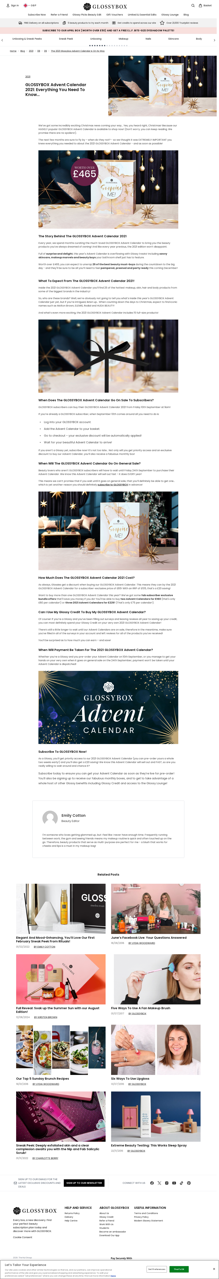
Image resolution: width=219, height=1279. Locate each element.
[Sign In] (12, 5)
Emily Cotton (73, 815)
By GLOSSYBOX (137, 1013)
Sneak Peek (66, 39)
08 (38, 51)
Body (199, 39)
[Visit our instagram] (166, 1183)
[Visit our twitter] (159, 1183)
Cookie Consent (22, 1237)
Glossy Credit (106, 1216)
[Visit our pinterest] (189, 1183)
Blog (22, 51)
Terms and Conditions (146, 1213)
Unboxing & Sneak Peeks (27, 39)
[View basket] (205, 5)
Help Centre (71, 1220)
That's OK (179, 1269)
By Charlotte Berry (45, 1158)
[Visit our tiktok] (181, 1183)
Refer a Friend (106, 1220)
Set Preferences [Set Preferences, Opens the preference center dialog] (156, 1269)
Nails (148, 39)
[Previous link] (2, 40)
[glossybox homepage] (108, 6)
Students (104, 1228)
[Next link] (214, 40)
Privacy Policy (141, 1216)
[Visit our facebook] (152, 1183)
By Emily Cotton (44, 947)
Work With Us (106, 1224)
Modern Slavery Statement (148, 1220)
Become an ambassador (112, 1231)
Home (13, 51)
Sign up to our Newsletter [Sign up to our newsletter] (84, 1183)
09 (45, 51)
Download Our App (109, 1235)
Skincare (173, 39)
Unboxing (95, 39)
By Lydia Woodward (141, 943)
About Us (104, 1213)
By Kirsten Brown (45, 1017)
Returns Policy (72, 1213)
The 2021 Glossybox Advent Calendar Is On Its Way (78, 51)
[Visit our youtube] (174, 1183)
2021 (31, 51)
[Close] (214, 1269)
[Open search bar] (193, 5)
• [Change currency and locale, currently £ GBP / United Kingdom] (30, 5)
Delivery (69, 1216)
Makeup (123, 39)
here (113, 1275)
